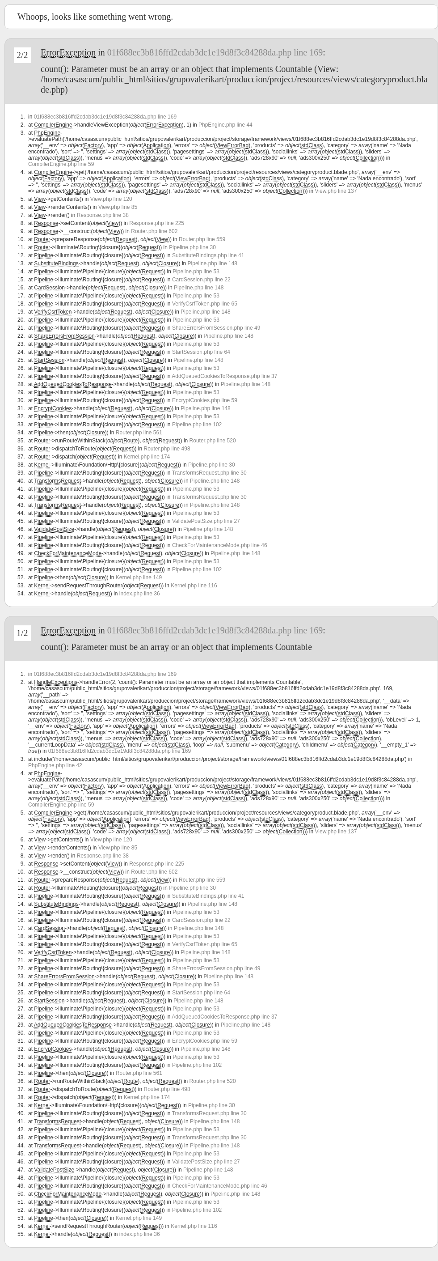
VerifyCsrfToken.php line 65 (204, 304)
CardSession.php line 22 (201, 279)
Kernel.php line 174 (147, 457)
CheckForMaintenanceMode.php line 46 (219, 545)
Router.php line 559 (202, 239)
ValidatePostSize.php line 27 (206, 521)
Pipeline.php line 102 (197, 424)
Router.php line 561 (139, 432)
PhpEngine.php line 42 (55, 765)
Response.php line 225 (156, 223)
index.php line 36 (139, 593)
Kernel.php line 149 (139, 577)
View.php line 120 (111, 199)
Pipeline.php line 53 (196, 271)
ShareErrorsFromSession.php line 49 (216, 328)
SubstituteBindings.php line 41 (208, 255)
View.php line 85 (117, 207)
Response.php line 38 (103, 215)
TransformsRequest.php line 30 (209, 473)
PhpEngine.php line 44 (225, 125)
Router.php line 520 (213, 440)
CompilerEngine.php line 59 (61, 164)
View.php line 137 (336, 191)
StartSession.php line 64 (201, 352)
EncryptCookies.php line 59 (204, 400)
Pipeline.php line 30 (192, 247)
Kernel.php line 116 (194, 585)
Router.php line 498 (167, 449)
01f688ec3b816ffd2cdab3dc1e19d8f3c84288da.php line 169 (215, 52)
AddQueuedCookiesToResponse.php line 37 (224, 376)
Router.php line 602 (154, 231)
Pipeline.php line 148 (212, 263)
